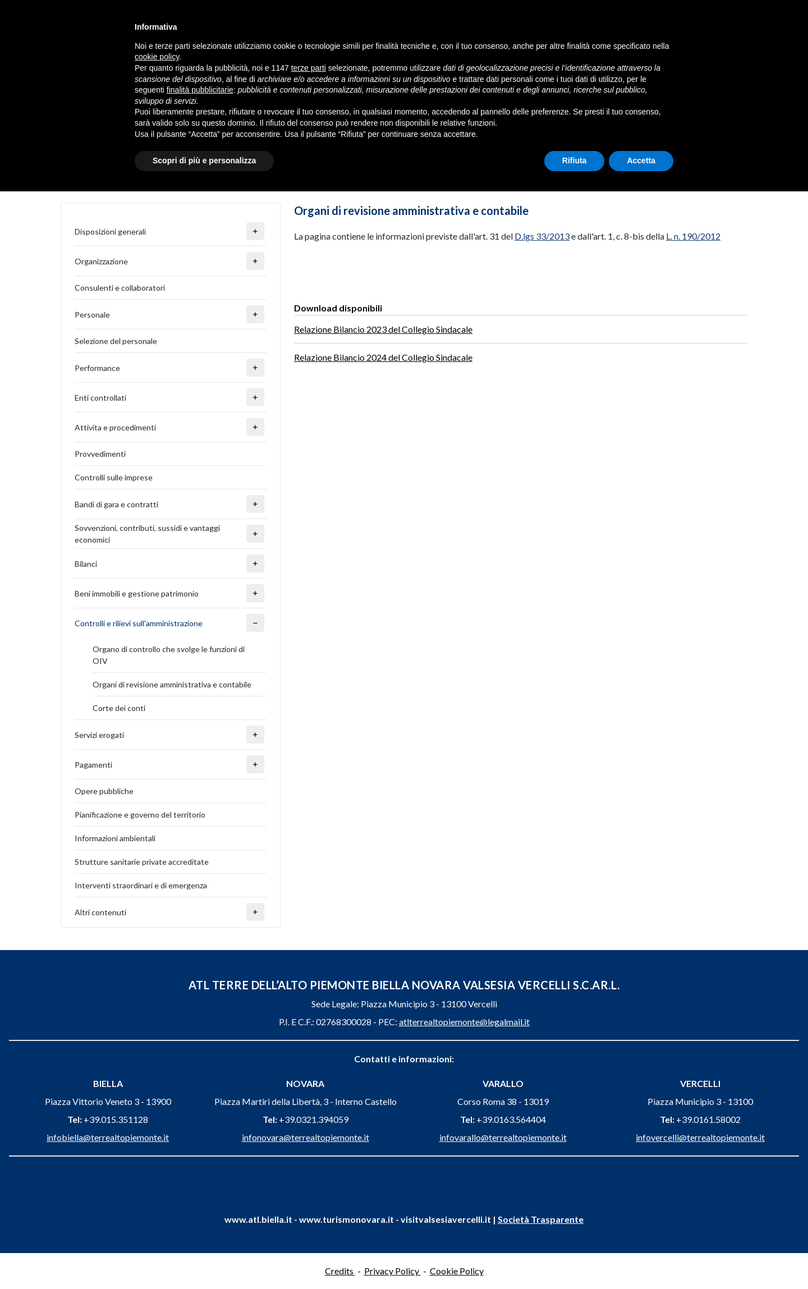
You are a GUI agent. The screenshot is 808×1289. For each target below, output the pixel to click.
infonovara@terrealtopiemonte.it (305, 1137)
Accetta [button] (641, 160)
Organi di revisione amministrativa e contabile (172, 684)
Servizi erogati (99, 735)
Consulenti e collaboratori (120, 287)
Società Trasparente (541, 1219)
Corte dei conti (119, 708)
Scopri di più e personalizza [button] (204, 160)
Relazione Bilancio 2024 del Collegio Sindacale (383, 357)
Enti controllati (100, 397)
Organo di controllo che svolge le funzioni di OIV (169, 655)
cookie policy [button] (157, 56)
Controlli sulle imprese (114, 477)
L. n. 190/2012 (693, 236)
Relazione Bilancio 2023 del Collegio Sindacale (383, 329)
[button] (255, 231)
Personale (92, 314)
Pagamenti (93, 764)
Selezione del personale (116, 341)
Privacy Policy (392, 1270)
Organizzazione (101, 261)
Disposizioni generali (110, 231)
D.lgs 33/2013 (542, 236)
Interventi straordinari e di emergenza (141, 885)
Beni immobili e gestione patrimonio (137, 593)
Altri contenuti (100, 912)
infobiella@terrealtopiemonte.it (108, 1137)
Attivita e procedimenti (115, 427)
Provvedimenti (100, 453)
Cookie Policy (457, 1270)
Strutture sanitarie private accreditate (142, 861)
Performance (97, 368)
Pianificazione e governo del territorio (140, 814)
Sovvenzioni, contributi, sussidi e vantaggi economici (147, 533)
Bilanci (86, 563)
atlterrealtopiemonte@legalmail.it (464, 1021)
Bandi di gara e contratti (116, 504)
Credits (340, 1270)
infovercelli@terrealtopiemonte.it (700, 1137)
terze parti (308, 67)
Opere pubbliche (104, 791)
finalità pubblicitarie (200, 89)
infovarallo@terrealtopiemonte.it (503, 1137)
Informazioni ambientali (115, 838)
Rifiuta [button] (574, 160)
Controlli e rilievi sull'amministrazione (139, 623)
